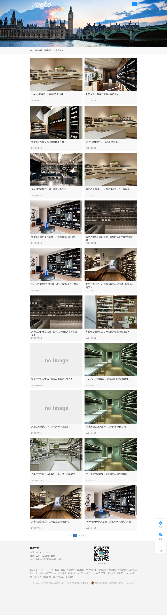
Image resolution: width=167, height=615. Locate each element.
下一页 (97, 535)
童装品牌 (69, 577)
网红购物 (112, 570)
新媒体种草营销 (67, 570)
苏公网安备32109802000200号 (107, 583)
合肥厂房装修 (50, 573)
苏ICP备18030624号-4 (77, 583)
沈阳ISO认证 (58, 577)
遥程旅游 (102, 570)
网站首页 (48, 50)
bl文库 (80, 573)
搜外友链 (39, 573)
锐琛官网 (37, 577)
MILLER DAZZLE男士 (50, 570)
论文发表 (80, 570)
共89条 (70, 535)
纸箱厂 (120, 573)
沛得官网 (47, 577)
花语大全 (72, 573)
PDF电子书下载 (99, 573)
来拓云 (87, 573)
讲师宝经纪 (122, 570)
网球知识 (111, 573)
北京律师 (62, 573)
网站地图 (130, 583)
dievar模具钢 (91, 570)
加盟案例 (57, 50)
